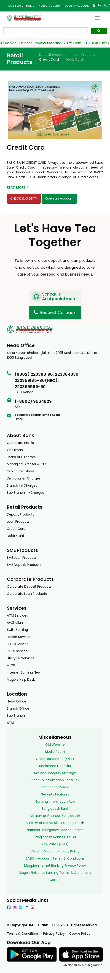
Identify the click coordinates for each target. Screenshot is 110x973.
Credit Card (49, 59)
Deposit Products (52, 54)
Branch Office (18, 708)
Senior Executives (21, 471)
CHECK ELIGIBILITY (23, 198)
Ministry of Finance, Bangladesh (55, 815)
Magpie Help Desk (21, 679)
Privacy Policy (54, 933)
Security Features (55, 794)
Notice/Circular (49, 6)
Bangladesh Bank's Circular (55, 837)
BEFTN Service (18, 644)
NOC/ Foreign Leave (20, 6)
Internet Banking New (23, 672)
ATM (10, 722)
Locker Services (19, 637)
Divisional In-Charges (23, 478)
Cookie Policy (79, 933)
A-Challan (15, 622)
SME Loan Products (22, 557)
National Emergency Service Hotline (55, 830)
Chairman (15, 450)
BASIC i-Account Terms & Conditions (55, 858)
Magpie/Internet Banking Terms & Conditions (55, 872)
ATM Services (17, 615)
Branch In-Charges (22, 485)
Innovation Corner (55, 787)
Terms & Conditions (23, 933)
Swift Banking (17, 629)
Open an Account (76, 6)
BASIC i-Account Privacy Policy (55, 851)
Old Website (55, 744)
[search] (45, 31)
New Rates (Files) (55, 844)
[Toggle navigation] (97, 18)
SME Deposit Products (24, 564)
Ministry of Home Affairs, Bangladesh (55, 823)
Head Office (16, 701)
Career (55, 879)
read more (18, 187)
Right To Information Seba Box (55, 780)
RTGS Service (17, 651)
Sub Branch (16, 715)
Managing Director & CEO (27, 464)
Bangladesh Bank (55, 808)
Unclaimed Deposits (55, 766)
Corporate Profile (20, 442)
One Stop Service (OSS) (55, 758)
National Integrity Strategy (55, 773)
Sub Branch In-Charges (25, 492)
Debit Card (74, 59)
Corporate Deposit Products (29, 586)
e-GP (11, 665)
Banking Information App (55, 801)
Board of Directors (21, 457)
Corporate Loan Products (27, 593)
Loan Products (84, 54)
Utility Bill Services (21, 658)
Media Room (55, 751)
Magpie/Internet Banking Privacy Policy (55, 865)
